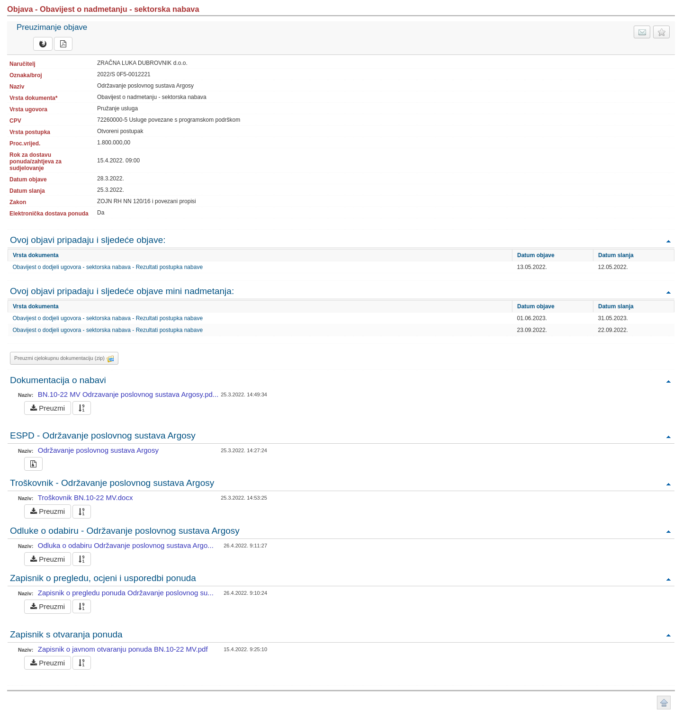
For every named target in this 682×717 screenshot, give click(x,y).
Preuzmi (47, 408)
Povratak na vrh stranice (664, 702)
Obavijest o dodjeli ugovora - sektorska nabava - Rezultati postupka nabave (108, 267)
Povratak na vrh (668, 241)
